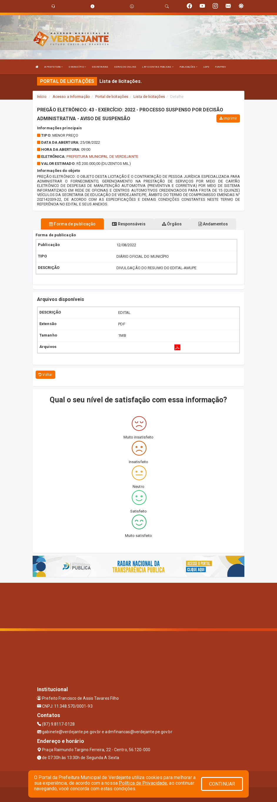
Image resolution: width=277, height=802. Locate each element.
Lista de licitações (149, 96)
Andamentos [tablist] (213, 224)
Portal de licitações (111, 96)
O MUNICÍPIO (77, 67)
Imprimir (228, 118)
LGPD (206, 67)
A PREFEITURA (53, 67)
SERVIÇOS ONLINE (125, 67)
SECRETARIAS (100, 67)
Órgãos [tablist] (172, 224)
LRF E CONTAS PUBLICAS (157, 67)
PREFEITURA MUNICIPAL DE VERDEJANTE (102, 156)
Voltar (45, 375)
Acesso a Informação (71, 96)
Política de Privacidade (143, 783)
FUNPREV (220, 67)
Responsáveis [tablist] (128, 224)
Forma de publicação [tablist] (72, 224)
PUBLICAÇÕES (188, 67)
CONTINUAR (222, 784)
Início (41, 96)
